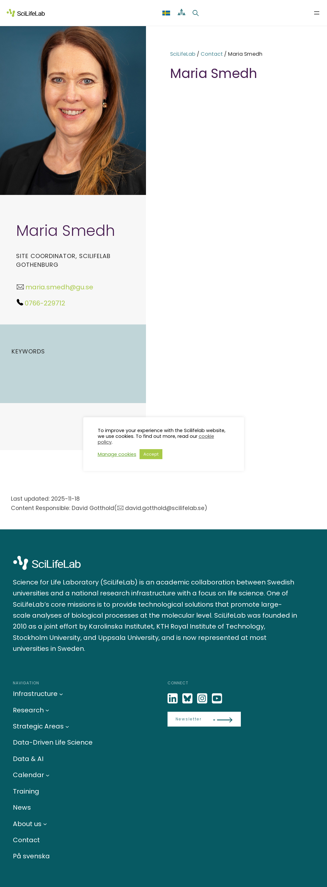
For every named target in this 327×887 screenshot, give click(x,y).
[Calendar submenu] (48, 775)
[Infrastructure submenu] (61, 694)
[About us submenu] (45, 824)
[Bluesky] (188, 698)
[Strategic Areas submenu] (67, 726)
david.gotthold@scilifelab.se (164, 508)
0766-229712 (45, 303)
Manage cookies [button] (117, 454)
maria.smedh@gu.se (59, 287)
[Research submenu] (47, 710)
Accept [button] (151, 454)
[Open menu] (317, 13)
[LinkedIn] (173, 698)
